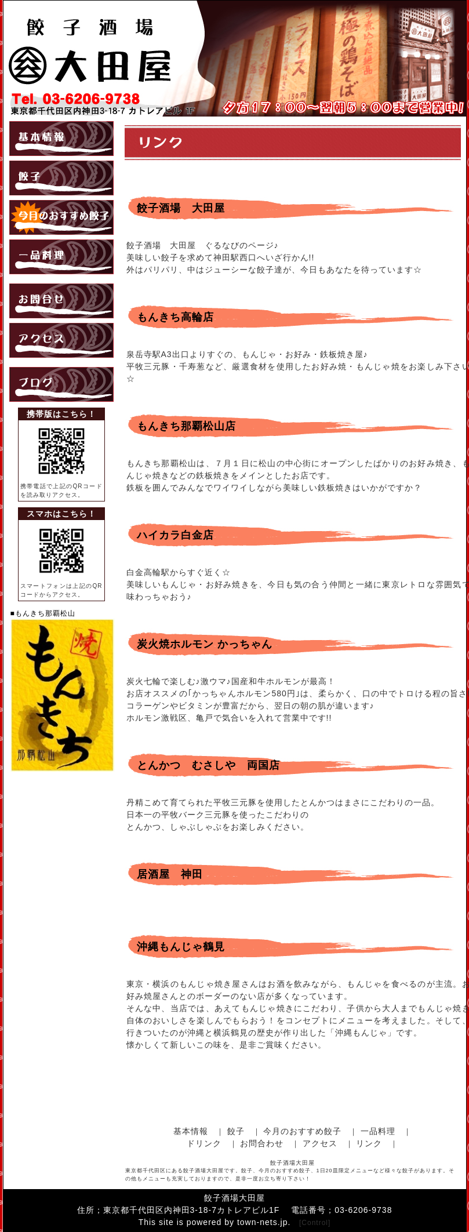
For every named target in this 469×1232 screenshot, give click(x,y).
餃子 (236, 1131)
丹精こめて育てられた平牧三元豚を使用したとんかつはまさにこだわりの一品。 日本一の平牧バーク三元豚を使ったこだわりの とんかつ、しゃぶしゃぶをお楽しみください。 (282, 814)
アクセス (320, 1143)
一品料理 (378, 1131)
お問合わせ (261, 1143)
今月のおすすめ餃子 (302, 1131)
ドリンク (204, 1143)
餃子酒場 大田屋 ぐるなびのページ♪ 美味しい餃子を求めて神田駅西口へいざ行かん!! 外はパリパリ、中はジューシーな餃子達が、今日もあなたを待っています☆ (274, 257)
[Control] (314, 1223)
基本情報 (190, 1131)
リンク (369, 1143)
